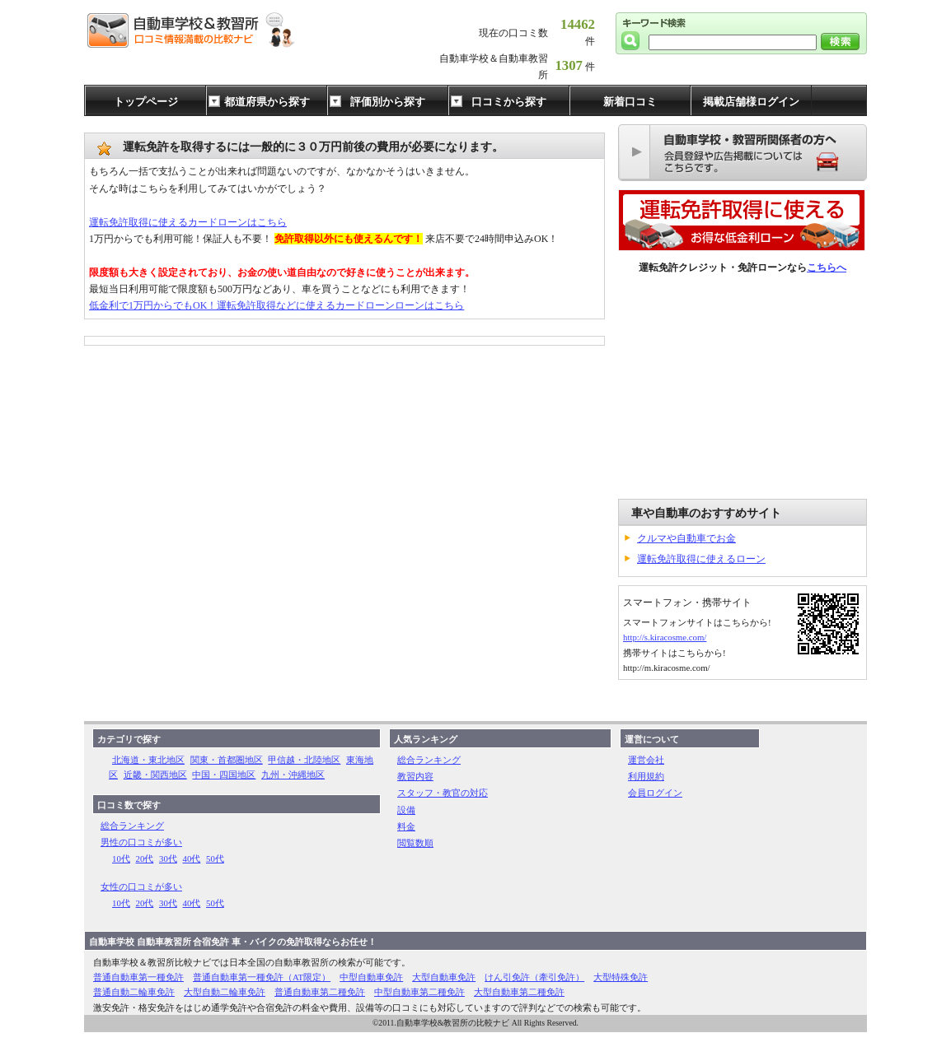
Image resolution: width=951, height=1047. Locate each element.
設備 (406, 810)
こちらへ (826, 267)
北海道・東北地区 (148, 760)
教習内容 (415, 776)
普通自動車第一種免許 (138, 977)
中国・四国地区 (223, 774)
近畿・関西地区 (155, 774)
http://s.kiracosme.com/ (664, 637)
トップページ (146, 101)
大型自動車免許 (444, 977)
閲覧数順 (415, 843)
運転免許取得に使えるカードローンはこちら (188, 222)
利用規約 (646, 776)
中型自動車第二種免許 (419, 992)
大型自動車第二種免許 (519, 992)
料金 (406, 826)
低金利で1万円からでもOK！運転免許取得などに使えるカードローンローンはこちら (276, 305)
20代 (145, 858)
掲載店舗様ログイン (751, 101)
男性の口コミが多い (141, 842)
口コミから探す (508, 101)
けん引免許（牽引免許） (534, 977)
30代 (168, 858)
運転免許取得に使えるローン (701, 559)
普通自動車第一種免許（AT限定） (261, 977)
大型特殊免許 (620, 977)
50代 (215, 858)
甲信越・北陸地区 (304, 760)
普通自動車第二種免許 (319, 992)
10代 (121, 858)
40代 (192, 858)
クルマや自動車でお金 (686, 538)
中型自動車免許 (371, 977)
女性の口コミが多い (141, 886)
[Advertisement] (742, 388)
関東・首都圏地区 (226, 760)
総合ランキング (132, 826)
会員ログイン (655, 793)
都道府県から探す (267, 101)
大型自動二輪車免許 (224, 992)
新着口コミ (630, 101)
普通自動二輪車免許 (134, 992)
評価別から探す (387, 101)
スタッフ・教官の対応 (442, 793)
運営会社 (646, 760)
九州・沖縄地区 (293, 774)
